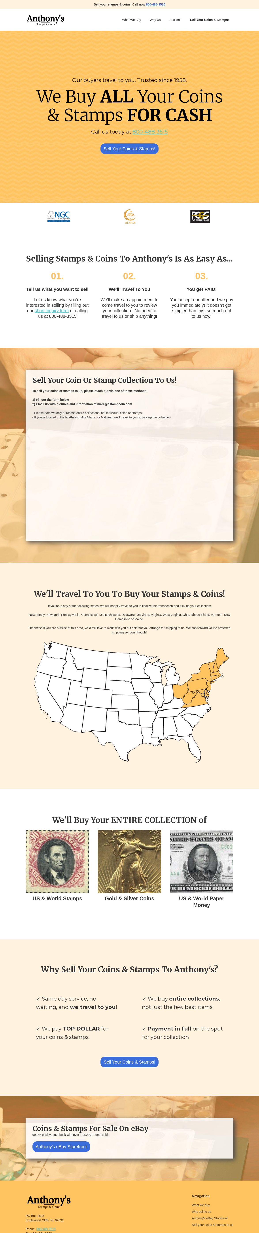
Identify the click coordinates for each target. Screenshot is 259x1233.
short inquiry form (52, 310)
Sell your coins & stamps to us (212, 1225)
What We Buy (131, 20)
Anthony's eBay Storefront (61, 1146)
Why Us (155, 20)
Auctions (175, 20)
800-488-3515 (150, 131)
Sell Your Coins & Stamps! (129, 148)
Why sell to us (201, 1211)
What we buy (201, 1205)
